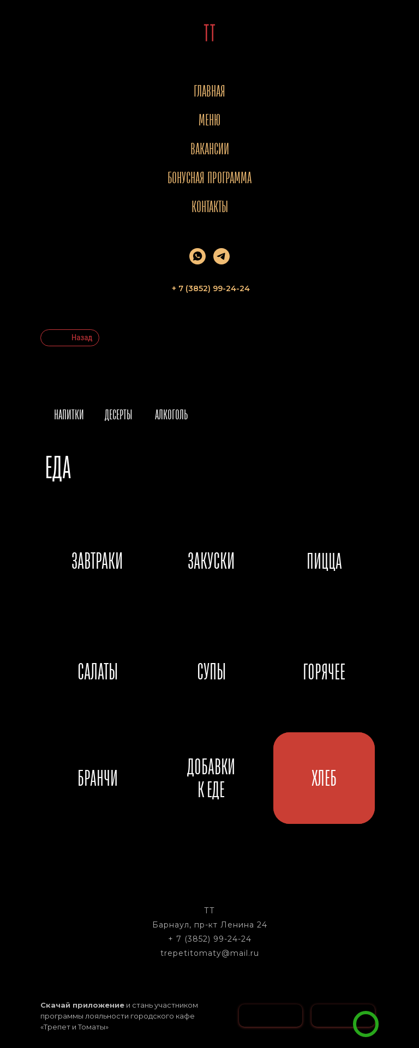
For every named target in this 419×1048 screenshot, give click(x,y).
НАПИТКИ (69, 414)
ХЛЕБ (324, 778)
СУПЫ (211, 671)
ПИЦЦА (324, 561)
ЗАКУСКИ (211, 560)
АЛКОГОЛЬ (171, 414)
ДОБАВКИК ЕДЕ (211, 778)
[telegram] (221, 256)
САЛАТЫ (97, 671)
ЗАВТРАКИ (97, 560)
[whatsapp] (197, 256)
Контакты (209, 206)
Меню (209, 120)
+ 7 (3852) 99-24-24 (210, 939)
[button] (395, 1007)
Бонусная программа (209, 177)
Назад (81, 337)
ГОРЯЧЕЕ (324, 671)
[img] (366, 1024)
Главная (209, 91)
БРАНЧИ (97, 778)
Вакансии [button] (209, 149)
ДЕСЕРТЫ (118, 414)
